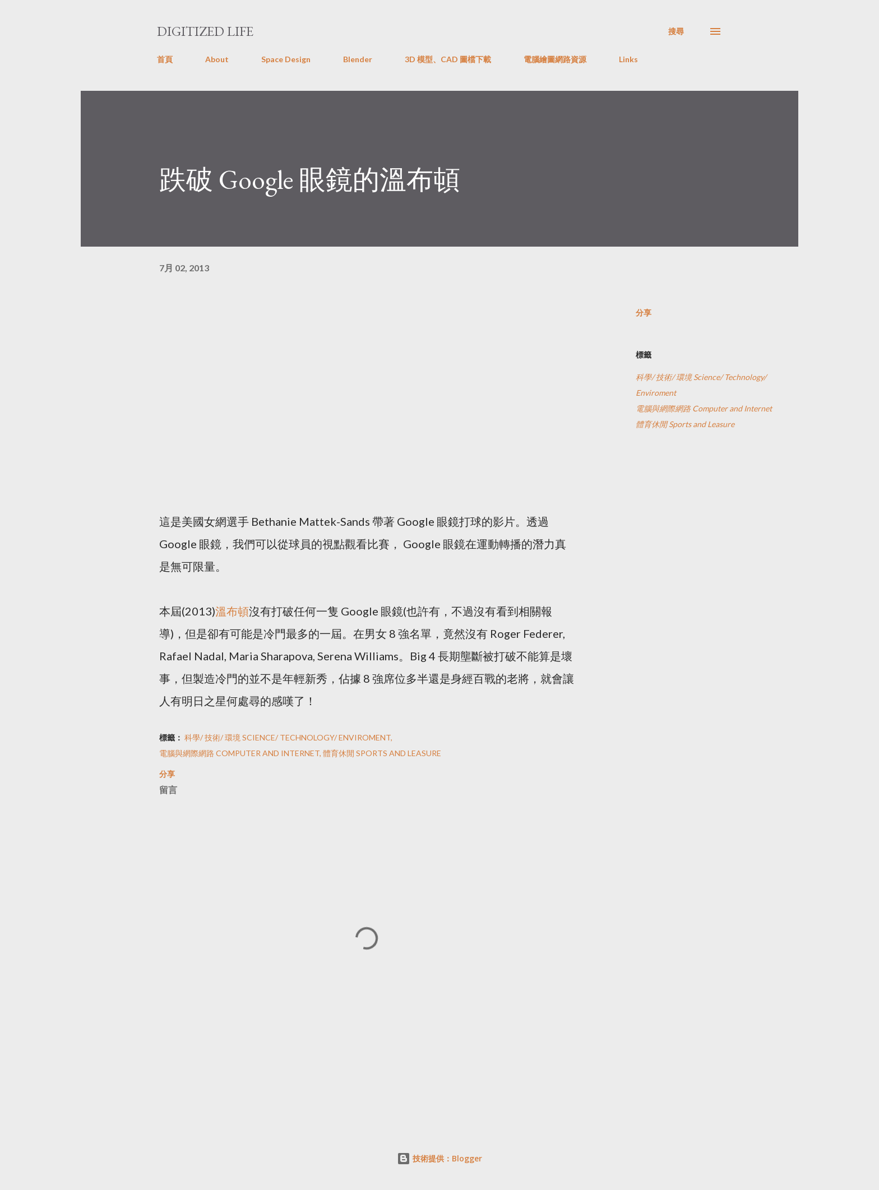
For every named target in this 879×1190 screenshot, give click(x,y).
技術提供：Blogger (439, 1158)
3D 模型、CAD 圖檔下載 (448, 59)
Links (628, 59)
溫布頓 (232, 611)
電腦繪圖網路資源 (555, 59)
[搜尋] (676, 31)
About (217, 59)
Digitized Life (205, 31)
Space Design (286, 59)
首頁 (165, 59)
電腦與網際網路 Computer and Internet (704, 408)
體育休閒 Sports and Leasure (685, 424)
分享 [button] (643, 312)
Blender (357, 59)
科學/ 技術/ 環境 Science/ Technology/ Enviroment (701, 384)
